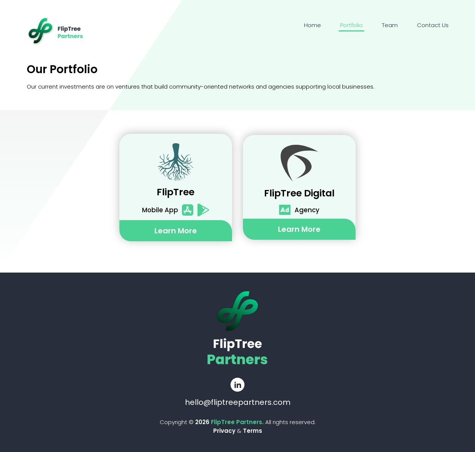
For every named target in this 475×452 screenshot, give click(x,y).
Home (312, 25)
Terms (252, 431)
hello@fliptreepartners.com (237, 402)
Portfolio (351, 25)
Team (390, 25)
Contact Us (433, 25)
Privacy (224, 431)
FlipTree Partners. (238, 422)
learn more (175, 230)
